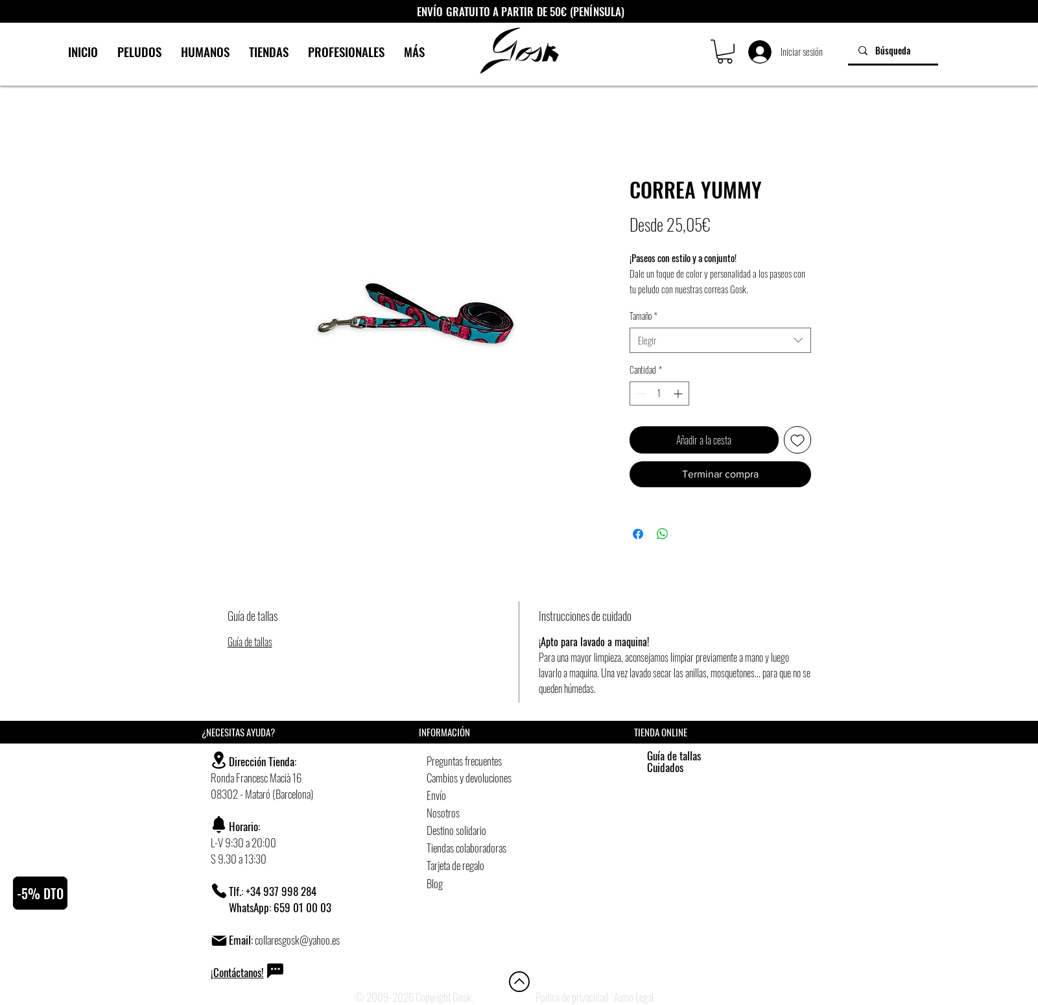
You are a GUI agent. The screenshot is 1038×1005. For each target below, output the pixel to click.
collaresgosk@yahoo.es (297, 940)
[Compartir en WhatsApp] (662, 534)
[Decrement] (639, 393)
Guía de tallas (250, 641)
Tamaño (643, 315)
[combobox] (720, 340)
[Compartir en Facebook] (638, 534)
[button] (725, 52)
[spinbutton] (659, 393)
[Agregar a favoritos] (797, 440)
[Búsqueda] (893, 50)
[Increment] (679, 393)
